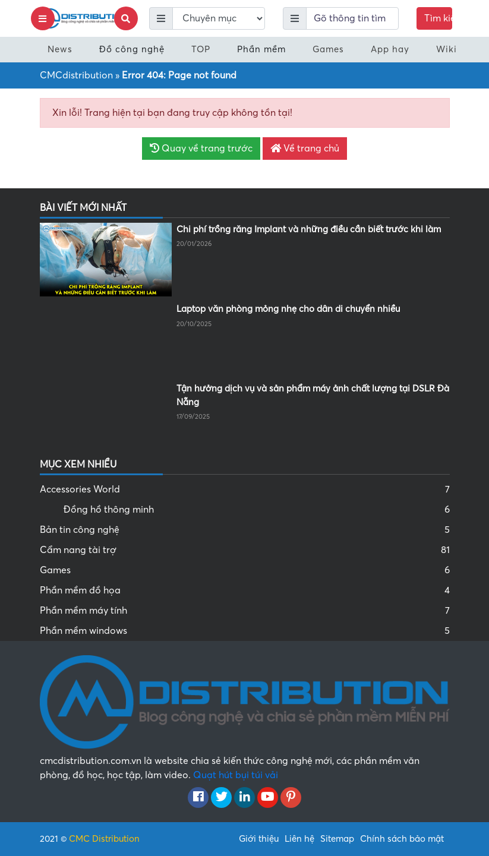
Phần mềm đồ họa (245, 590)
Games (328, 49)
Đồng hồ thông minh (257, 510)
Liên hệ (299, 839)
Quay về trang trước (201, 148)
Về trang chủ (304, 148)
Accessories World (245, 489)
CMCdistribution (76, 75)
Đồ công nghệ (132, 49)
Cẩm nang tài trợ (245, 550)
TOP (200, 49)
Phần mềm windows (245, 631)
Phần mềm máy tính (245, 611)
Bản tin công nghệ (245, 530)
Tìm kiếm (438, 18)
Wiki (446, 49)
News (60, 49)
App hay (390, 49)
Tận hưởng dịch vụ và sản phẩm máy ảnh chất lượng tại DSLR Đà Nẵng (312, 395)
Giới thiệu (259, 839)
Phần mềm (261, 49)
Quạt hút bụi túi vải (235, 775)
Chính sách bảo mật (402, 839)
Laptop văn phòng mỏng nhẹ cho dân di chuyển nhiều (288, 309)
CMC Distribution (104, 839)
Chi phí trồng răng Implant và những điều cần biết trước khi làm (308, 229)
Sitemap (337, 839)
